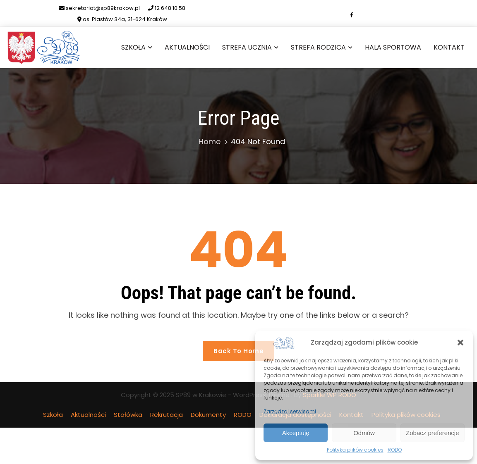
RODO (395, 449)
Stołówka (128, 414)
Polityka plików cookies (355, 449)
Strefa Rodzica (318, 47)
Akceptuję (295, 432)
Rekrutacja (166, 414)
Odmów (364, 432)
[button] (460, 342)
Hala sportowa (393, 47)
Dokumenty (208, 414)
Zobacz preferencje (432, 432)
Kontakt (449, 47)
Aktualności (187, 47)
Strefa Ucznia (247, 47)
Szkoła (133, 47)
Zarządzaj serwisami (290, 411)
